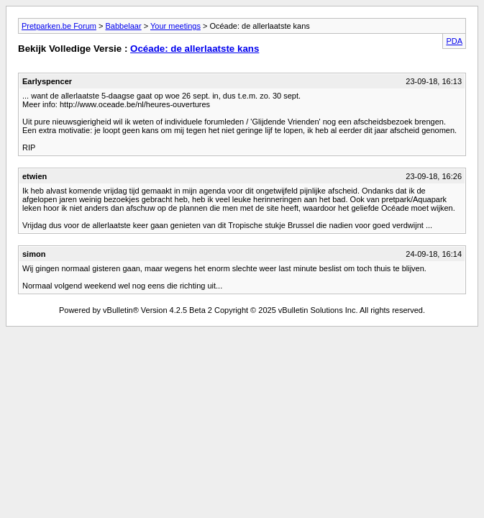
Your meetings (175, 26)
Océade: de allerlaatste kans (194, 48)
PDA (454, 41)
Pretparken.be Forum (59, 26)
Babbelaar (123, 26)
